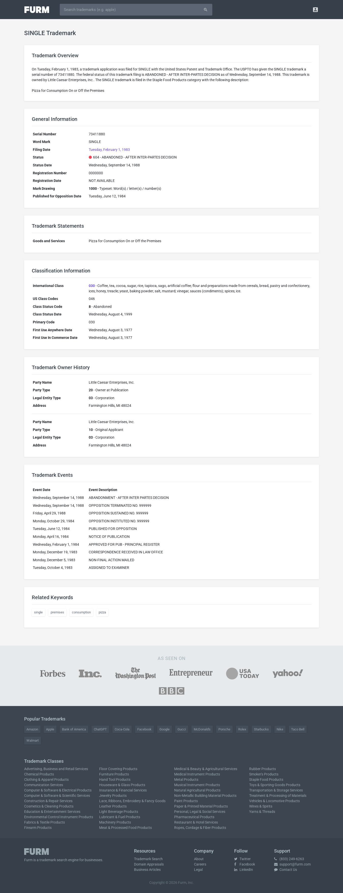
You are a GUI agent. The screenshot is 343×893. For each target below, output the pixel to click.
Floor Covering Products (118, 769)
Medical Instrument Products (197, 774)
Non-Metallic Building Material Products (205, 796)
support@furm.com (292, 864)
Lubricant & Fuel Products (119, 817)
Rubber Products (262, 769)
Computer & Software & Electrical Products (58, 790)
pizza (102, 612)
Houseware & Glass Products (122, 785)
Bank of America (74, 729)
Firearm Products (38, 828)
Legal (198, 870)
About (199, 859)
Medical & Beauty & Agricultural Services (205, 769)
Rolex (242, 729)
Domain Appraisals (149, 864)
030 (92, 286)
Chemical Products (39, 774)
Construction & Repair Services (48, 801)
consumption (81, 612)
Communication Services (43, 785)
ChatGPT (100, 729)
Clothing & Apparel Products (46, 779)
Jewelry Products (113, 796)
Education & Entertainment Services (52, 812)
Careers (200, 864)
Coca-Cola (122, 729)
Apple (50, 729)
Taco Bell (297, 729)
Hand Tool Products (114, 779)
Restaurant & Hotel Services (196, 822)
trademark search (53, 860)
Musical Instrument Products (197, 785)
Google (164, 729)
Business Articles (147, 870)
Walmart (32, 740)
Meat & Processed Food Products (125, 828)
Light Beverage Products (118, 812)
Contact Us (285, 870)
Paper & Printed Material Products (201, 806)
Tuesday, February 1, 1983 (109, 150)
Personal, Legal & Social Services (199, 812)
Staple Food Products (266, 779)
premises (57, 612)
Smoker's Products (263, 774)
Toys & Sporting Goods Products (274, 785)
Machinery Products (115, 822)
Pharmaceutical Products (194, 817)
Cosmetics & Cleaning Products (48, 806)
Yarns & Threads (262, 812)
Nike (280, 729)
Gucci (181, 729)
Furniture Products (114, 774)
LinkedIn (243, 870)
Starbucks (261, 729)
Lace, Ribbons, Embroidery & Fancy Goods (132, 801)
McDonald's (202, 729)
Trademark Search (148, 859)
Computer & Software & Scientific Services (57, 796)
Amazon (32, 729)
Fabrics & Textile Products (44, 822)
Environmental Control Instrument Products (58, 817)
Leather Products (113, 806)
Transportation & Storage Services (276, 790)
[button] (315, 9)
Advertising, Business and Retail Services (56, 769)
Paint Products (186, 801)
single (38, 612)
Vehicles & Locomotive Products (274, 801)
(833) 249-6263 (289, 859)
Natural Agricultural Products (197, 790)
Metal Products (186, 779)
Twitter (242, 859)
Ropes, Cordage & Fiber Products (200, 828)
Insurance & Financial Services (123, 790)
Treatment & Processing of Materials (277, 796)
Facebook (144, 729)
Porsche (224, 729)
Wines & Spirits (260, 806)
